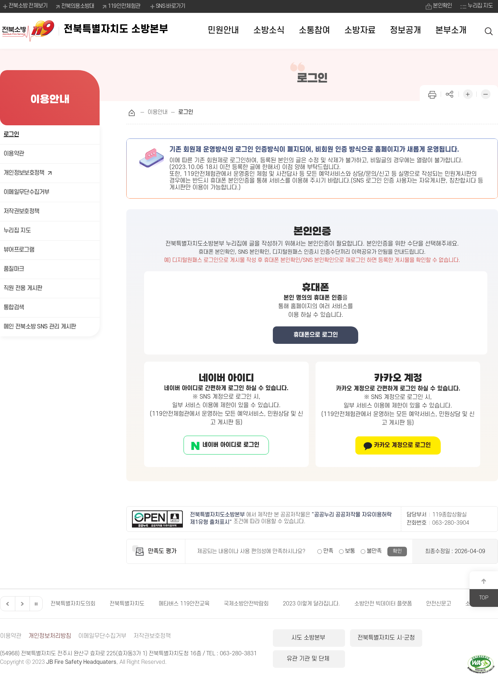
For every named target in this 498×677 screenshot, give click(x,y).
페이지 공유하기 (450, 93)
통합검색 (14, 307)
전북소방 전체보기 (25, 6)
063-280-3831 (238, 653)
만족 (328, 551)
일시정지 (36, 604)
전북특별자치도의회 (73, 603)
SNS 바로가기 (167, 6)
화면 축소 (485, 93)
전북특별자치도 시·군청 (384, 638)
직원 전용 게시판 (23, 288)
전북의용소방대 (77, 6)
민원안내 (223, 30)
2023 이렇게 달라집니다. (311, 603)
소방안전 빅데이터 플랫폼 (383, 603)
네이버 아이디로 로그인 (230, 445)
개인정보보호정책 (28, 173)
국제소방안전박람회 (246, 603)
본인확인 (442, 6)
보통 (350, 551)
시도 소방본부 (308, 638)
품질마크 (14, 269)
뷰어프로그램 (19, 250)
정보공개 (405, 30)
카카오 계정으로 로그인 (402, 445)
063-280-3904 (450, 523)
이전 (6, 604)
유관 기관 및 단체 (460, 638)
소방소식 (269, 30)
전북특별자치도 (127, 603)
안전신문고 (438, 603)
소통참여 (314, 30)
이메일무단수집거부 (26, 192)
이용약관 (14, 154)
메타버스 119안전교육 (184, 603)
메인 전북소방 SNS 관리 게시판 (40, 327)
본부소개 (451, 30)
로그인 (11, 134)
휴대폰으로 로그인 (315, 335)
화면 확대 (468, 93)
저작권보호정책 (21, 211)
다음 (21, 604)
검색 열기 (489, 31)
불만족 (374, 551)
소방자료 (360, 30)
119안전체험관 (124, 6)
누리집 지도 (480, 6)
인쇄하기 (432, 93)
